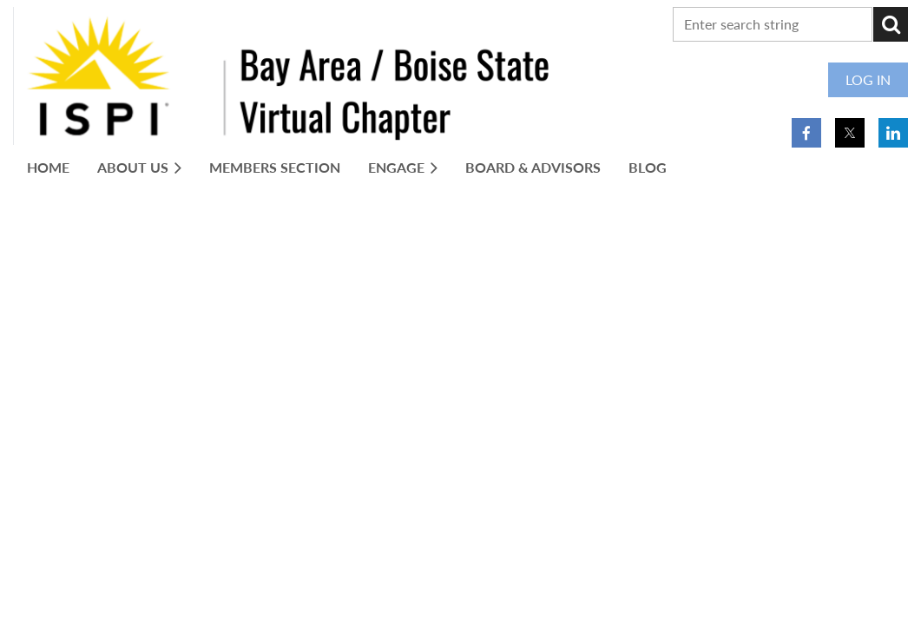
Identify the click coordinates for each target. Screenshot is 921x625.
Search (890, 24)
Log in (868, 79)
